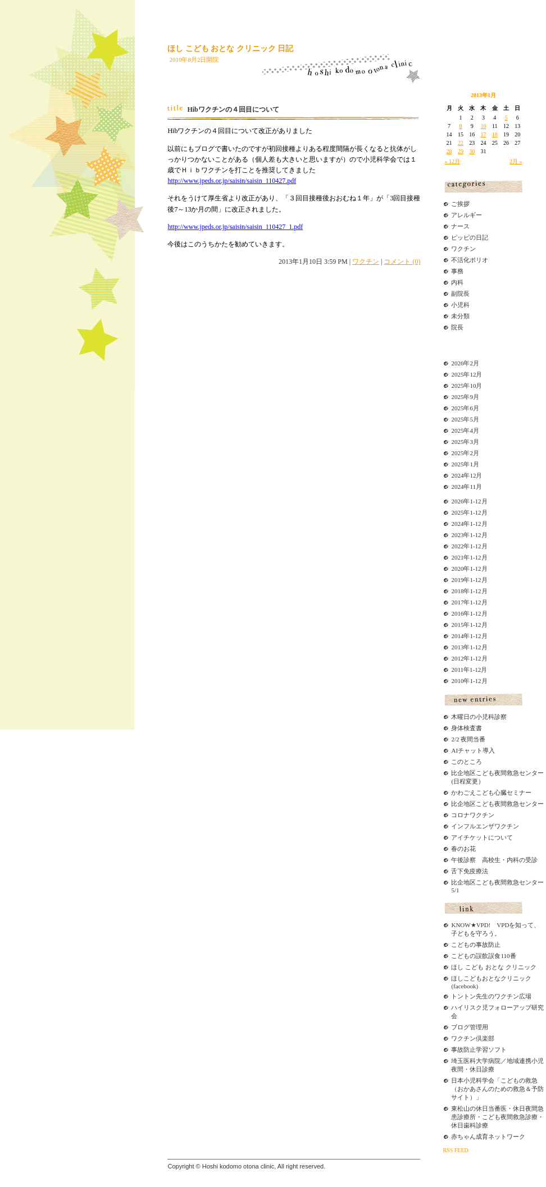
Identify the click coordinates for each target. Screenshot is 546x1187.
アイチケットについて (482, 837)
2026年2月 (465, 363)
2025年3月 (465, 441)
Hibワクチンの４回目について (233, 109)
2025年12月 (466, 374)
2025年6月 (465, 408)
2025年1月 (465, 464)
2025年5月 (465, 419)
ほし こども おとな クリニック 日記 (230, 48)
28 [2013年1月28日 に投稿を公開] (449, 151)
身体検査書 (466, 728)
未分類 (460, 316)
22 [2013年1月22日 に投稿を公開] (460, 143)
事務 (457, 271)
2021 (457, 557)
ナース (460, 226)
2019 (457, 579)
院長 (457, 327)
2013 (457, 647)
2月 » (515, 161)
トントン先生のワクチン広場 (491, 996)
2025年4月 (465, 430)
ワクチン (365, 261)
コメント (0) (402, 261)
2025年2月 (465, 453)
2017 (457, 602)
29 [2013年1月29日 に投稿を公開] (460, 151)
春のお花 (463, 848)
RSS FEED (455, 1150)
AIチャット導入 (473, 750)
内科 (457, 282)
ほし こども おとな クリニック (493, 967)
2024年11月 (466, 486)
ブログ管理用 (469, 1027)
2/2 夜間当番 (468, 739)
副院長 (460, 293)
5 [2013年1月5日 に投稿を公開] (506, 117)
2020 (457, 568)
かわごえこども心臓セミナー (491, 792)
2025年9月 (465, 396)
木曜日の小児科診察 (479, 716)
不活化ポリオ (469, 259)
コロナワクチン (472, 815)
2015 (457, 624)
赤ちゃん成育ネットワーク (488, 1136)
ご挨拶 (460, 203)
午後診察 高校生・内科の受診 (494, 859)
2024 (457, 523)
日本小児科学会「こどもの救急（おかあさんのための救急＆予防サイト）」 (497, 1089)
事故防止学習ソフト (479, 1049)
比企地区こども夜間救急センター (497, 803)
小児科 (460, 304)
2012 (457, 658)
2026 (457, 501)
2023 (457, 534)
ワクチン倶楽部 (472, 1038)
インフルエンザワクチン (485, 826)
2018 (457, 591)
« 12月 (452, 161)
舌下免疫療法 (469, 871)
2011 (457, 669)
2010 (457, 680)
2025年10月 (466, 385)
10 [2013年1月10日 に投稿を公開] (483, 126)
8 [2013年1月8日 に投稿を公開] (460, 126)
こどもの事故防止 (476, 944)
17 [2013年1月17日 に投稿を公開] (483, 134)
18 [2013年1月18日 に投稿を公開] (495, 134)
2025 (457, 512)
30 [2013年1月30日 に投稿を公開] (472, 151)
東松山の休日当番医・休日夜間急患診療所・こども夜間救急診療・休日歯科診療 (497, 1117)
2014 (457, 636)
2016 (457, 613)
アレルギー (466, 215)
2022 (457, 546)
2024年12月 (466, 475)
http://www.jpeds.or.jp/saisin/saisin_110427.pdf (231, 181)
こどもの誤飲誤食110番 (483, 955)
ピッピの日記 (469, 237)
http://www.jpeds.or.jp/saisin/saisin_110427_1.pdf (235, 227)
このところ (466, 761)
